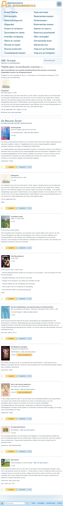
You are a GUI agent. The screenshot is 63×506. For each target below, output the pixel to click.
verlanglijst (40, 503)
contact (59, 503)
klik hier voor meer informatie (11, 63)
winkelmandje (50, 503)
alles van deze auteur (31, 83)
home (33, 503)
